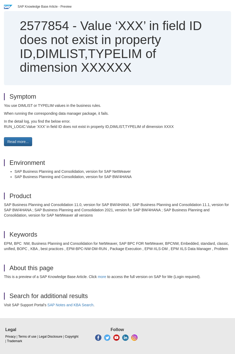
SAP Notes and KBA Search (70, 305)
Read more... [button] (18, 142)
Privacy (10, 336)
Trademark (14, 341)
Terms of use (27, 336)
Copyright (71, 336)
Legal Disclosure (50, 336)
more (102, 277)
